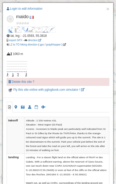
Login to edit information (24, 8)
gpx (42, 44)
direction (34, 40)
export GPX (15, 40)
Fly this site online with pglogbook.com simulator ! (46, 89)
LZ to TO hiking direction (23, 44)
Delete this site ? (21, 82)
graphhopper (53, 44)
